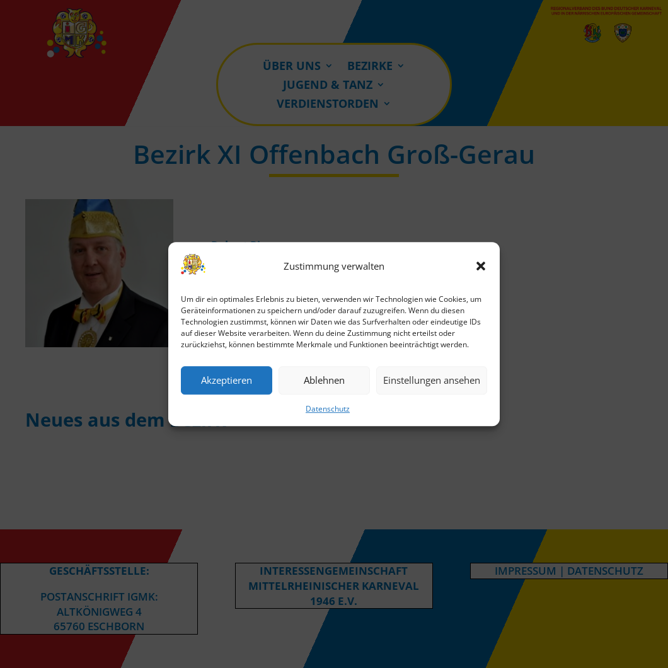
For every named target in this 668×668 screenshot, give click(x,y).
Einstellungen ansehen (431, 380)
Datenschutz (328, 408)
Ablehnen (324, 380)
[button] (481, 266)
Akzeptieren (226, 380)
